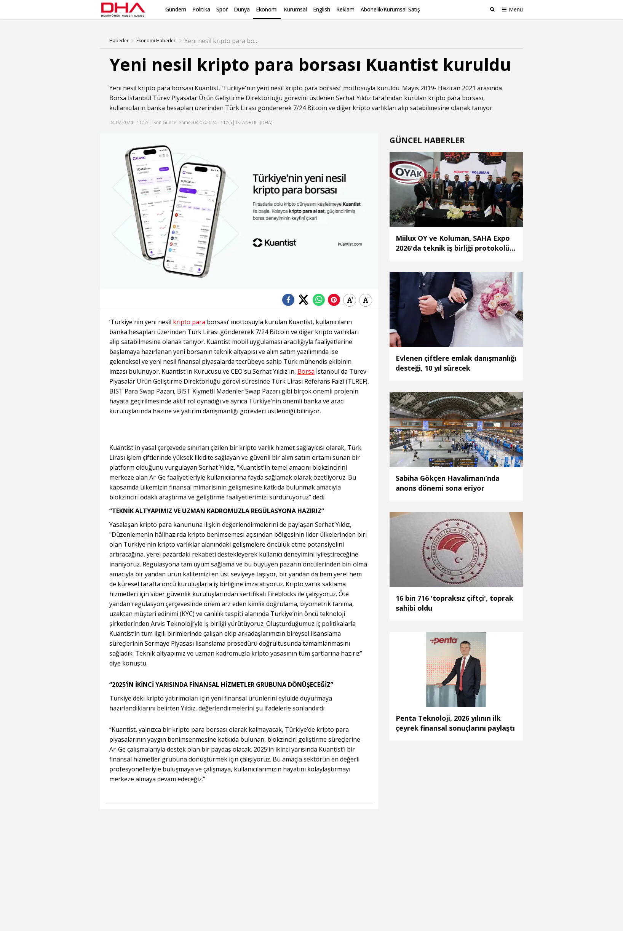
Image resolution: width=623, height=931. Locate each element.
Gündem (175, 9)
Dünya (242, 9)
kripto (146, 87)
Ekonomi (267, 9)
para (163, 87)
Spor (222, 9)
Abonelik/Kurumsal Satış (390, 9)
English (321, 9)
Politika (201, 9)
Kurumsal (295, 9)
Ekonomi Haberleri (156, 40)
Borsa (117, 97)
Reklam (345, 9)
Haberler (119, 40)
